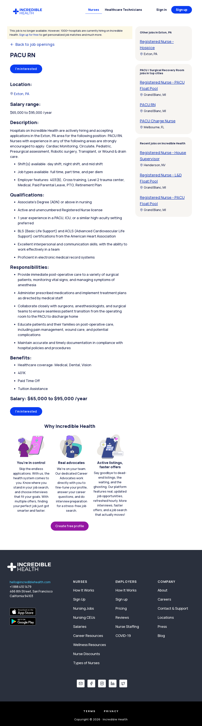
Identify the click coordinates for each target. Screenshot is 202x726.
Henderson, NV (152, 165)
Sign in (161, 10)
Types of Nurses (86, 662)
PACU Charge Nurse (157, 120)
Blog (161, 635)
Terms (89, 711)
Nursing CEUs (84, 617)
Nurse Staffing (127, 626)
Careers (164, 599)
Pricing (121, 608)
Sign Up (79, 599)
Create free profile (69, 526)
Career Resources (88, 635)
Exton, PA (19, 93)
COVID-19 (123, 635)
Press (162, 626)
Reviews (122, 617)
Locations (166, 617)
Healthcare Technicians (123, 10)
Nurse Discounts (86, 653)
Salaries (79, 626)
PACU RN (148, 104)
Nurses (93, 10)
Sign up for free (29, 35)
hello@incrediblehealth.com (30, 582)
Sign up (181, 10)
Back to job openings (32, 44)
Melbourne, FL (152, 127)
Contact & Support (173, 608)
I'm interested (26, 69)
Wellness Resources (89, 644)
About (162, 590)
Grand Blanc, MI (153, 95)
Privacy (111, 711)
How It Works (83, 590)
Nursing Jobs (83, 608)
